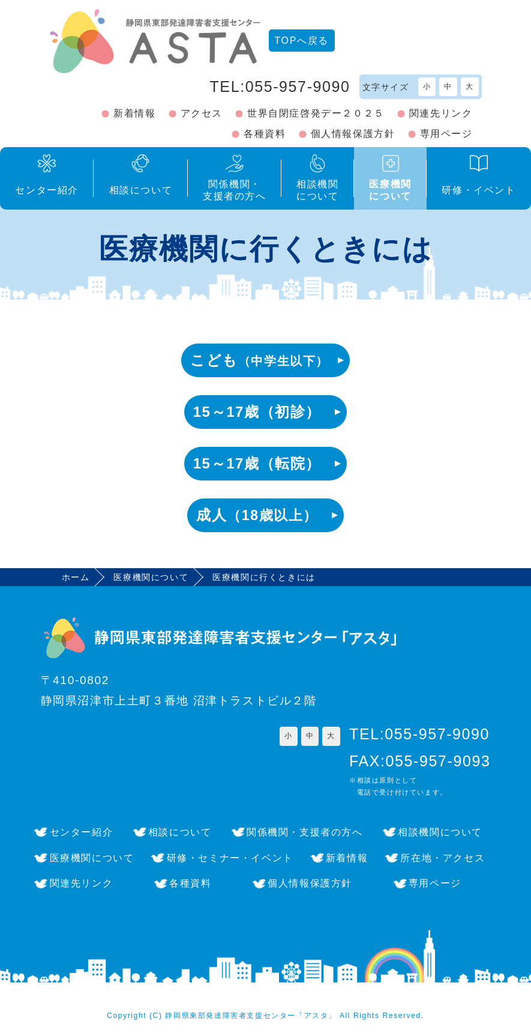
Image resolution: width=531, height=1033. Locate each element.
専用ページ (446, 134)
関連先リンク (441, 113)
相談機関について (440, 832)
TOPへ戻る (302, 40)
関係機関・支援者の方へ (305, 832)
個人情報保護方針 (353, 134)
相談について (180, 832)
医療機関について (150, 577)
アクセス (202, 113)
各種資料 (265, 134)
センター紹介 (81, 832)
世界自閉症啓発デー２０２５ (316, 113)
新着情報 (134, 113)
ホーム (76, 577)
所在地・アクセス (442, 858)
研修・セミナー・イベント (230, 858)
